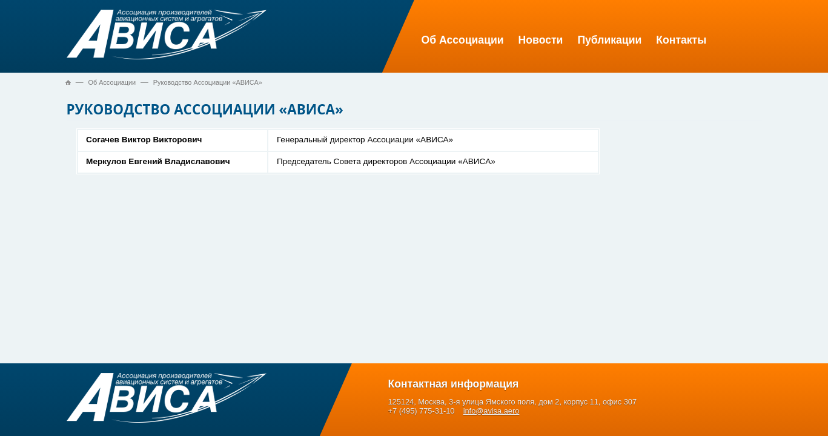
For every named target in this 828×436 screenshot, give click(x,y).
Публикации (609, 40)
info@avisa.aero (491, 410)
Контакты (681, 40)
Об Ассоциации (463, 40)
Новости (540, 40)
